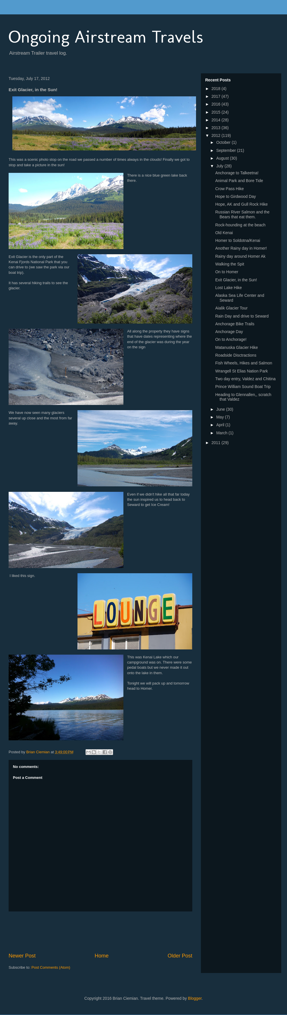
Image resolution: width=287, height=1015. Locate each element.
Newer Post (22, 956)
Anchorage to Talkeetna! (237, 173)
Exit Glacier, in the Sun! (236, 280)
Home (102, 956)
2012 (217, 135)
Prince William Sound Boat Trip (243, 386)
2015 (217, 112)
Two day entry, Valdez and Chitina (245, 378)
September (226, 150)
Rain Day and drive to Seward (242, 316)
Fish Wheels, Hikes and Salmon (243, 363)
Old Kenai (224, 232)
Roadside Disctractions (235, 355)
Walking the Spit (229, 264)
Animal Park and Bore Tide (239, 180)
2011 (217, 442)
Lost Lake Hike (228, 287)
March (222, 433)
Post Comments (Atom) (51, 967)
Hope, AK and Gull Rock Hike (241, 204)
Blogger (194, 998)
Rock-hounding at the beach (240, 225)
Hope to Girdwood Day (235, 196)
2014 (217, 120)
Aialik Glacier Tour (231, 308)
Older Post (180, 956)
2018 (217, 88)
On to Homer (226, 271)
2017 (217, 96)
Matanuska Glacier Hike (236, 347)
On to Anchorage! (231, 339)
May (220, 417)
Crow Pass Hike (229, 188)
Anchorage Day (229, 331)
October (224, 142)
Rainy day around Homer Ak (240, 256)
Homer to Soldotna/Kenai (237, 240)
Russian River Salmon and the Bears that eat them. (242, 214)
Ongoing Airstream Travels (106, 36)
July (220, 166)
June (221, 409)
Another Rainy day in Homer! (241, 248)
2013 (217, 127)
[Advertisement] (113, 932)
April (220, 425)
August (223, 158)
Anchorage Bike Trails (234, 324)
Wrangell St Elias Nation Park (241, 371)
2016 (217, 104)
